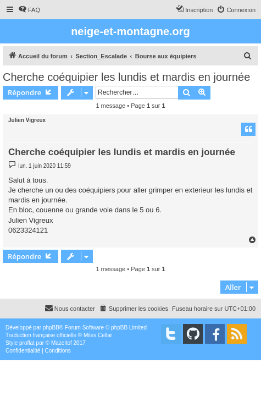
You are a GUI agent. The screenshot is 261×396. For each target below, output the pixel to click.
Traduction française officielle (40, 335)
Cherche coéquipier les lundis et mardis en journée (126, 77)
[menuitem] (29, 9)
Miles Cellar (98, 335)
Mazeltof (61, 343)
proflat (27, 343)
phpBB (51, 327)
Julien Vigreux (27, 120)
